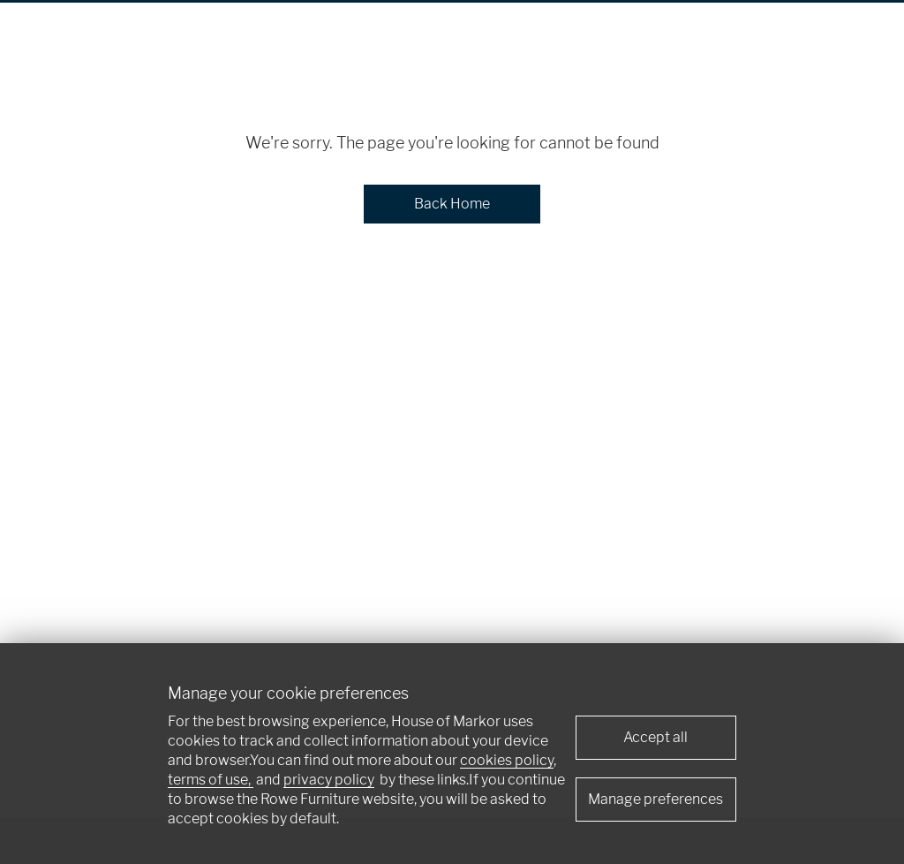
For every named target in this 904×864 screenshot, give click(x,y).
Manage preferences (655, 799)
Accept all (655, 737)
